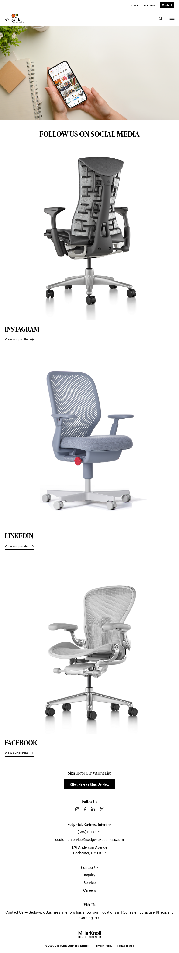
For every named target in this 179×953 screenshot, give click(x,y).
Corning (86, 917)
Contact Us (14, 912)
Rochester (129, 912)
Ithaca (161, 912)
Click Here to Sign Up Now (89, 784)
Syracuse (147, 912)
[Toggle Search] (160, 18)
